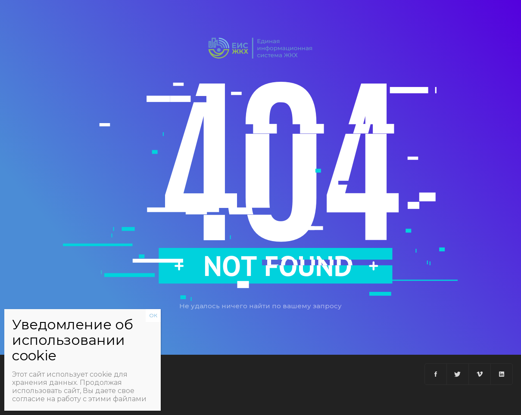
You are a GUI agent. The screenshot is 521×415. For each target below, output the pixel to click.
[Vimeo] (480, 374)
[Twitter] (458, 374)
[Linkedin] (501, 374)
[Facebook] (436, 374)
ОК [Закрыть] (153, 315)
